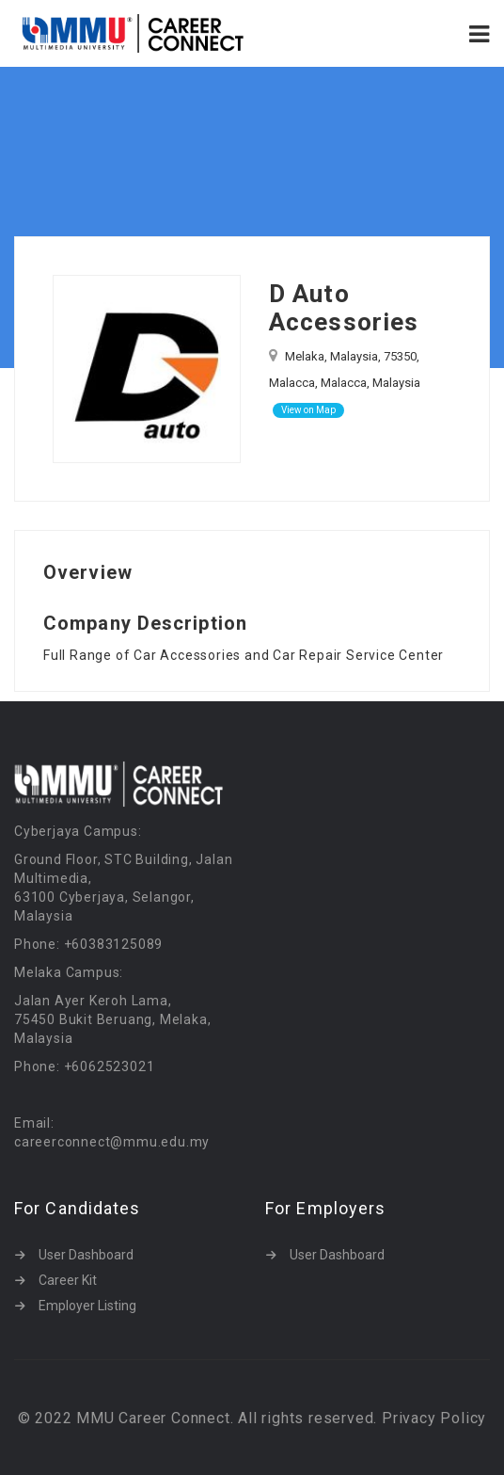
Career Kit (68, 1280)
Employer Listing (87, 1305)
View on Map (308, 410)
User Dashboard (86, 1254)
